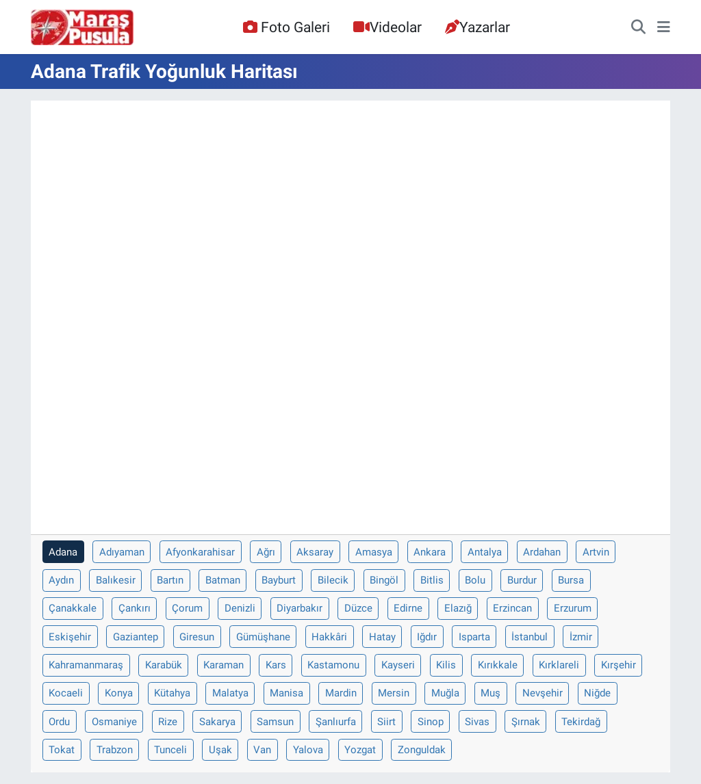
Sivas (477, 722)
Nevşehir (542, 693)
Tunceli (170, 750)
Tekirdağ (580, 722)
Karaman (223, 665)
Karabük (163, 665)
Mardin (341, 693)
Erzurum (572, 608)
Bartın (170, 580)
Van (262, 750)
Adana (63, 552)
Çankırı (134, 608)
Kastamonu (333, 665)
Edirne (408, 608)
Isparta (474, 637)
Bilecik (333, 580)
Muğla (445, 693)
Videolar (387, 27)
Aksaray (314, 552)
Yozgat (360, 750)
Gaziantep (135, 637)
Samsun (275, 722)
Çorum (187, 608)
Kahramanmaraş (86, 665)
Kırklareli (559, 665)
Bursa (571, 580)
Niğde (597, 693)
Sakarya (217, 722)
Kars (276, 665)
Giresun (196, 637)
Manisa (286, 693)
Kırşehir (618, 665)
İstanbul (529, 637)
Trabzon (115, 750)
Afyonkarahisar (200, 552)
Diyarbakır (299, 608)
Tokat (62, 750)
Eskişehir (70, 637)
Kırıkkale (498, 665)
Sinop (431, 722)
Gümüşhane (263, 637)
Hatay (382, 637)
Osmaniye (114, 722)
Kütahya (172, 693)
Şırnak (525, 722)
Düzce (358, 608)
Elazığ (458, 608)
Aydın (61, 580)
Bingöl (384, 580)
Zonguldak (422, 750)
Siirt (386, 722)
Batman (222, 580)
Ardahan (542, 552)
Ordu (59, 722)
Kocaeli (66, 693)
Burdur (522, 580)
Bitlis (432, 580)
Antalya (485, 552)
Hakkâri (329, 637)
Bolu (475, 580)
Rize (167, 722)
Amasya (373, 552)
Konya (119, 693)
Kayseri (398, 665)
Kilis (446, 665)
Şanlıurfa (336, 722)
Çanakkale (73, 608)
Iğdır (427, 637)
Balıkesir (116, 580)
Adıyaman (121, 552)
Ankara (429, 552)
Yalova (308, 750)
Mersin (393, 693)
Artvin (596, 552)
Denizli (240, 608)
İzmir (581, 637)
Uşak (220, 750)
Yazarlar (477, 27)
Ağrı (266, 552)
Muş (490, 693)
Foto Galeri (286, 27)
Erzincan (512, 608)
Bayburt (279, 580)
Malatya (230, 693)
